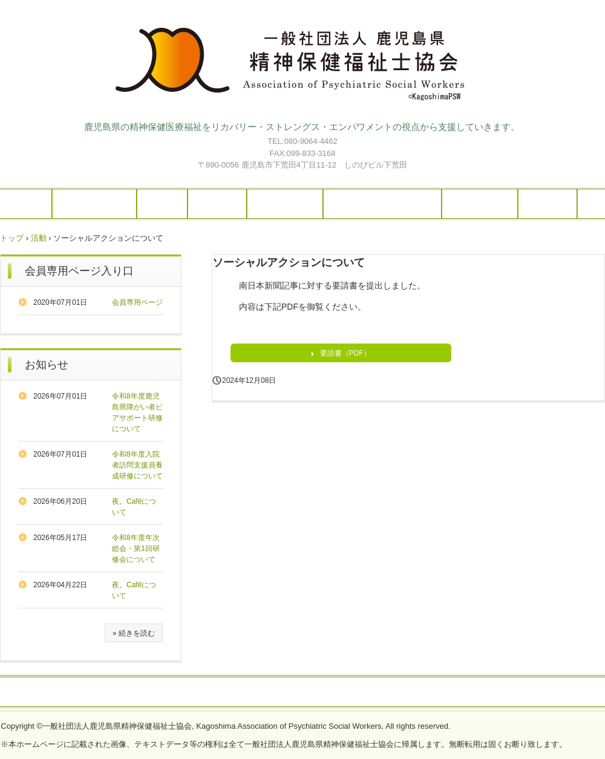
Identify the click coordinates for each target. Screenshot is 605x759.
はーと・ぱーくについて (382, 204)
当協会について (94, 204)
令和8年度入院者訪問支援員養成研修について (137, 465)
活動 (39, 238)
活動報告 (217, 204)
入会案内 (547, 204)
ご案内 (162, 204)
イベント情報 (479, 204)
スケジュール (285, 204)
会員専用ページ (137, 302)
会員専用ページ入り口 (79, 271)
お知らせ (46, 365)
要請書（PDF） (345, 353)
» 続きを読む (134, 633)
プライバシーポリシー (302, 692)
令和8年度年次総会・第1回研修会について (136, 548)
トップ (12, 238)
